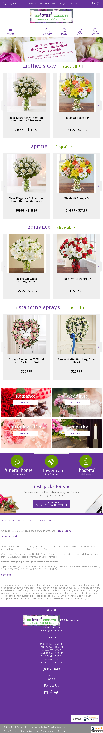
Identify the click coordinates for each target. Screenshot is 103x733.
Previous (4, 106)
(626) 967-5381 (14, 3)
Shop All (70, 66)
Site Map (61, 731)
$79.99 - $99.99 (26, 291)
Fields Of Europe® (76, 117)
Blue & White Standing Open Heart (77, 361)
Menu (10, 33)
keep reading (65, 531)
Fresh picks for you (51, 490)
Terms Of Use (10, 731)
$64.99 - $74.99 (76, 291)
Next (99, 106)
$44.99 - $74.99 (76, 130)
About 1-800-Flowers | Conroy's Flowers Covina (28, 520)
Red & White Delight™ (76, 278)
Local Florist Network (45, 731)
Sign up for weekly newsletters (51, 503)
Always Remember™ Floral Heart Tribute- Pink (26, 361)
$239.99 (26, 371)
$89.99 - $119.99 (26, 130)
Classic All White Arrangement (26, 280)
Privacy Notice (25, 731)
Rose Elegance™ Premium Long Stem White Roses (26, 119)
